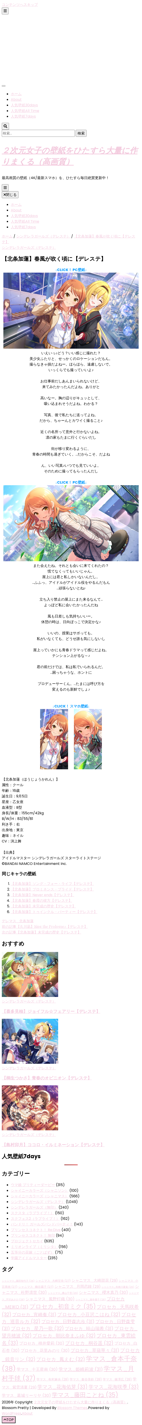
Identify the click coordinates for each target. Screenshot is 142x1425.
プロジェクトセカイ (27, 1241)
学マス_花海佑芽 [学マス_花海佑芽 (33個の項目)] (62, 1386)
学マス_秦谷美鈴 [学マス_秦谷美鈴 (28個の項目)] (86, 1379)
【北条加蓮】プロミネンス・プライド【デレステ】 (52, 889)
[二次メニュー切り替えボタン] (5, 10)
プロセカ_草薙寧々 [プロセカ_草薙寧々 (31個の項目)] (95, 1350)
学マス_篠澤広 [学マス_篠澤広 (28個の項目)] (117, 1379)
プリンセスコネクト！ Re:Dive (36, 1229)
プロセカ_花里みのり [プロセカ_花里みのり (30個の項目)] (45, 1350)
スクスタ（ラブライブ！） (32, 1213)
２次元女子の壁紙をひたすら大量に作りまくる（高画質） (80, 1402)
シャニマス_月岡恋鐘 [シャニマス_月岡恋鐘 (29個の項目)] (77, 1286)
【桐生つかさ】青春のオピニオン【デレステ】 (47, 1078)
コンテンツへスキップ (20, 4)
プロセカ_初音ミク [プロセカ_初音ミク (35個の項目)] (62, 1306)
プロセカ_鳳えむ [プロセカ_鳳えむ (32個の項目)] (60, 1359)
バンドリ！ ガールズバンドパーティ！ (42, 1224)
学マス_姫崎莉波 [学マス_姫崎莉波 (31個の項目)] (81, 1369)
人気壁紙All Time (25, 110)
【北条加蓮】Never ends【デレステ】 (42, 895)
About (16, 99)
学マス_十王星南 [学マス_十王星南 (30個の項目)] (37, 1369)
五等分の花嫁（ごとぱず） (32, 1252)
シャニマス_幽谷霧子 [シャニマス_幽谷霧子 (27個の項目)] (35, 1287)
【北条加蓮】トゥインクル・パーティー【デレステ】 (54, 911)
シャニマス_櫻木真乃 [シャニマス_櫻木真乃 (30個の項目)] (103, 1292)
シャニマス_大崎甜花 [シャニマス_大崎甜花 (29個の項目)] (94, 1280)
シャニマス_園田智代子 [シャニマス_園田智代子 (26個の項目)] (18, 1281)
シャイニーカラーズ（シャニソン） (40, 1190)
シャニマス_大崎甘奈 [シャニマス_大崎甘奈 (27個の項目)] (53, 1281)
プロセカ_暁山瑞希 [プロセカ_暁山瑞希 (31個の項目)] (89, 1328)
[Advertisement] (71, 48)
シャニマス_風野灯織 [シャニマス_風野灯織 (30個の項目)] (50, 1299)
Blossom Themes (72, 1407)
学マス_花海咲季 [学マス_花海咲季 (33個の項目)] (114, 1386)
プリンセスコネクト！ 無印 (33, 1235)
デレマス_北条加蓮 (18, 921)
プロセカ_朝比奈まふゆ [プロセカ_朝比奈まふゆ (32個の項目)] (64, 1335)
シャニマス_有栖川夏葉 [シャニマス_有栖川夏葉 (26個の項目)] (117, 1287)
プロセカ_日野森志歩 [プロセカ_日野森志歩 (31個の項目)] (67, 1321)
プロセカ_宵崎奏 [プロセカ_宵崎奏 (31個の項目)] (34, 1314)
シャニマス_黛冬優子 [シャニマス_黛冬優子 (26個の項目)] (91, 1299)
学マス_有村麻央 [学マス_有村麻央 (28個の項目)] (53, 1379)
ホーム (16, 93)
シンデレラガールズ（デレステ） (29, 247)
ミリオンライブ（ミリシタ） (34, 1246)
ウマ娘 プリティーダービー (33, 1184)
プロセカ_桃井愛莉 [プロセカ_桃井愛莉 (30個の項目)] (41, 1343)
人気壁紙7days (23, 116)
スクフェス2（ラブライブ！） (35, 1218)
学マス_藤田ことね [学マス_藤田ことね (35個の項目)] (85, 1395)
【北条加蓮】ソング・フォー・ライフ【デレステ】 (52, 883)
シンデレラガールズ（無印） (34, 1207)
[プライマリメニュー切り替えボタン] (5, 187)
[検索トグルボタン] (5, 126)
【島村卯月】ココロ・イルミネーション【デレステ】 (53, 1144)
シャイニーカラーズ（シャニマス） (40, 1196)
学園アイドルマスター (29, 1258)
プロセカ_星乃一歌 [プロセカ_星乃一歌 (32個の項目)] (37, 1328)
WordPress (11, 1413)
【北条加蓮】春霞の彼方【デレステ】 (41, 900)
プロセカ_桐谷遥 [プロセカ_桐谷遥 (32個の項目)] (89, 1343)
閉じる (10, 194)
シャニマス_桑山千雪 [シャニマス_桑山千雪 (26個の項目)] (63, 1293)
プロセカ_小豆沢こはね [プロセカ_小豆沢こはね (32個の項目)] (88, 1314)
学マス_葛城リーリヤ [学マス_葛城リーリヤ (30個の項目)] (26, 1395)
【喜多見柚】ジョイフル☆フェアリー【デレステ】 (51, 1011)
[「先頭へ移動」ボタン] (9, 1419)
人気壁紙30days (24, 105)
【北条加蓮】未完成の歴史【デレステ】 (43, 906)
